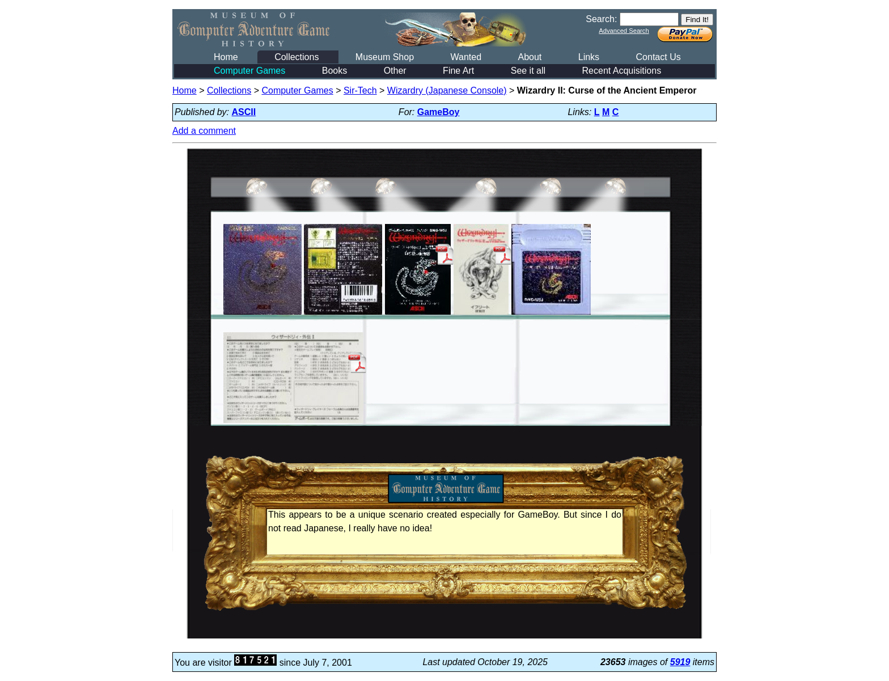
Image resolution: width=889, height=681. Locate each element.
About (529, 57)
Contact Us (658, 57)
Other (395, 70)
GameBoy (438, 112)
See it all (528, 70)
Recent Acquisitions (622, 70)
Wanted (465, 57)
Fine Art (458, 70)
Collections (296, 57)
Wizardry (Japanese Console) (447, 90)
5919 (680, 662)
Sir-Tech (360, 90)
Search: (601, 19)
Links (588, 57)
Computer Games (249, 70)
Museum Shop (384, 57)
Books (334, 70)
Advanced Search (624, 30)
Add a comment (204, 131)
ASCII (244, 112)
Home (226, 57)
